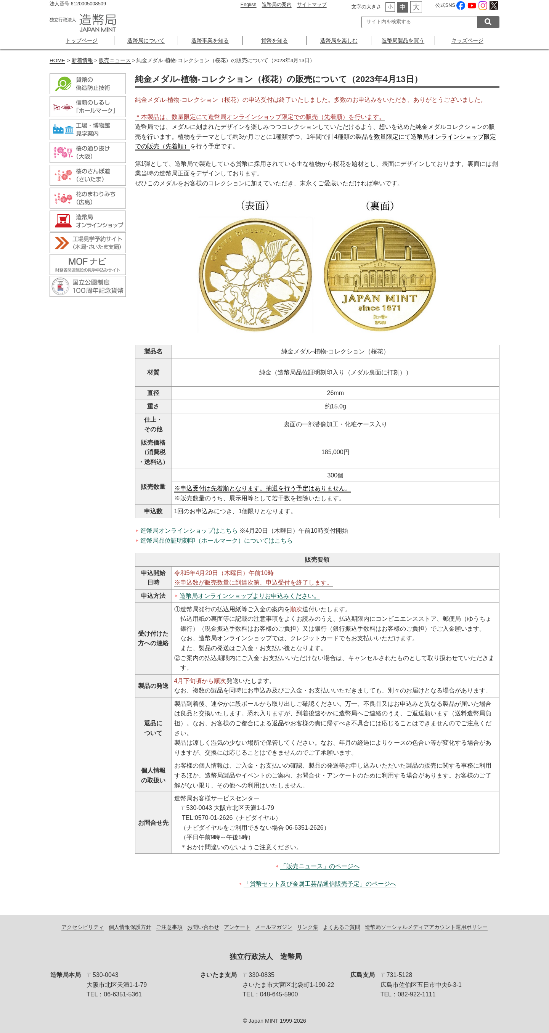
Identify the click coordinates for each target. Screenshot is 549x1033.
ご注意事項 (169, 927)
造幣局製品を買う (403, 40)
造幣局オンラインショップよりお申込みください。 (250, 596)
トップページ (82, 40)
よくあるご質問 (341, 927)
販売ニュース (115, 60)
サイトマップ (312, 4)
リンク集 (307, 927)
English (249, 4)
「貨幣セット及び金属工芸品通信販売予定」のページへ (320, 883)
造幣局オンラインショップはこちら (189, 530)
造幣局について (146, 40)
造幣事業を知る (210, 40)
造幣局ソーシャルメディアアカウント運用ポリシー (426, 927)
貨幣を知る (274, 40)
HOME (57, 60)
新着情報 (82, 60)
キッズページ (467, 40)
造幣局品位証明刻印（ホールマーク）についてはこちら (216, 540)
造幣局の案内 (277, 4)
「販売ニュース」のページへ (320, 866)
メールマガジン (273, 927)
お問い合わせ (203, 927)
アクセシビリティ (82, 927)
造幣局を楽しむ (339, 40)
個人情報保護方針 (130, 927)
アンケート (237, 927)
